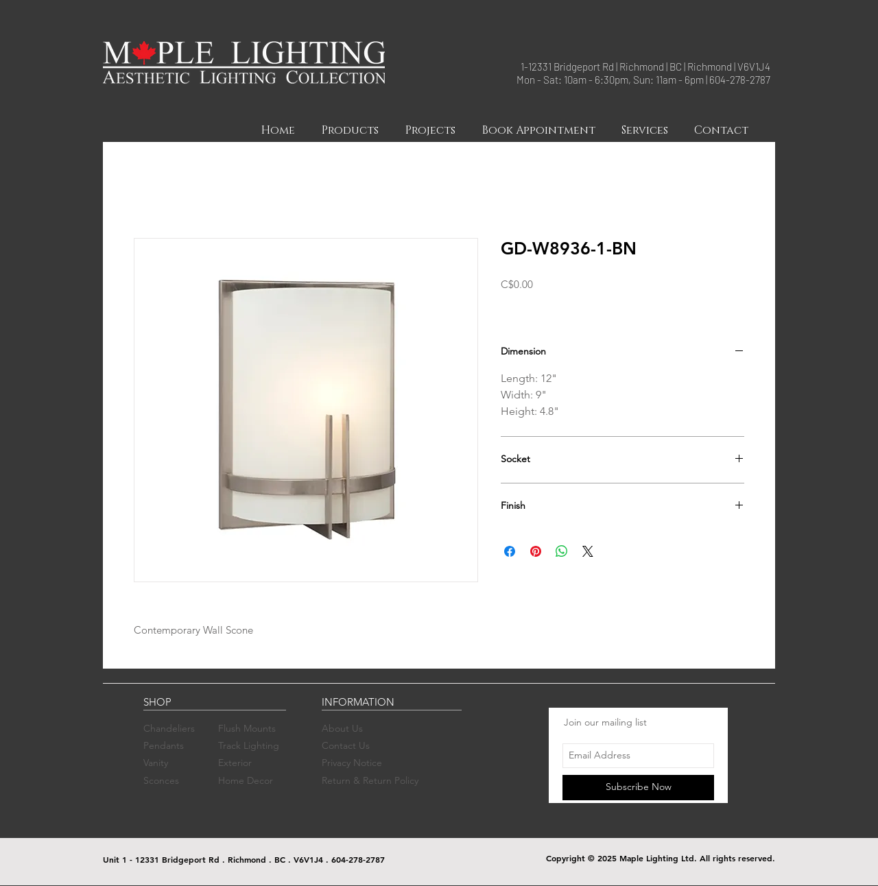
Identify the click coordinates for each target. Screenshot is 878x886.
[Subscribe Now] (638, 787)
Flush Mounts (247, 728)
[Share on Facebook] (509, 551)
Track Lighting (248, 745)
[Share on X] (588, 551)
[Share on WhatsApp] (562, 551)
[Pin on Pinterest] (535, 551)
